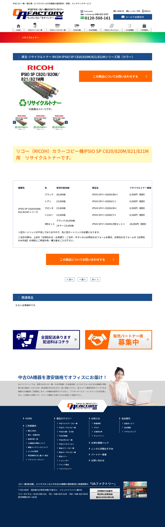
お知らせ (95, 418)
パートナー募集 (99, 454)
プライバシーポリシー (36, 459)
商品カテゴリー (64, 418)
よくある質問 (33, 451)
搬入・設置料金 (34, 435)
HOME (28, 418)
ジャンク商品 (64, 464)
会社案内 (126, 418)
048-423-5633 (81, 494)
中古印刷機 (63, 436)
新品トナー (63, 456)
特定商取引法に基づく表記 (38, 455)
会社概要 (127, 427)
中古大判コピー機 (65, 440)
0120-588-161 (98, 18)
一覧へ (82, 279)
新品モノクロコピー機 (67, 452)
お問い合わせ (97, 460)
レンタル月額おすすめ (102, 448)
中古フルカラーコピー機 (68, 423)
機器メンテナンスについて (38, 447)
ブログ (96, 427)
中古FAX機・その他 (66, 431)
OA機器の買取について (36, 443)
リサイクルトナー (65, 469)
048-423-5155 (101, 14)
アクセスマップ (130, 431)
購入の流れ (32, 431)
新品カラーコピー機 (66, 448)
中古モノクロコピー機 (67, 427)
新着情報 (97, 423)
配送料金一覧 (33, 439)
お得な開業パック (100, 442)
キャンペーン (99, 436)
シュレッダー (64, 460)
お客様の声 (98, 431)
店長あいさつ (129, 423)
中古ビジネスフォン (66, 444)
